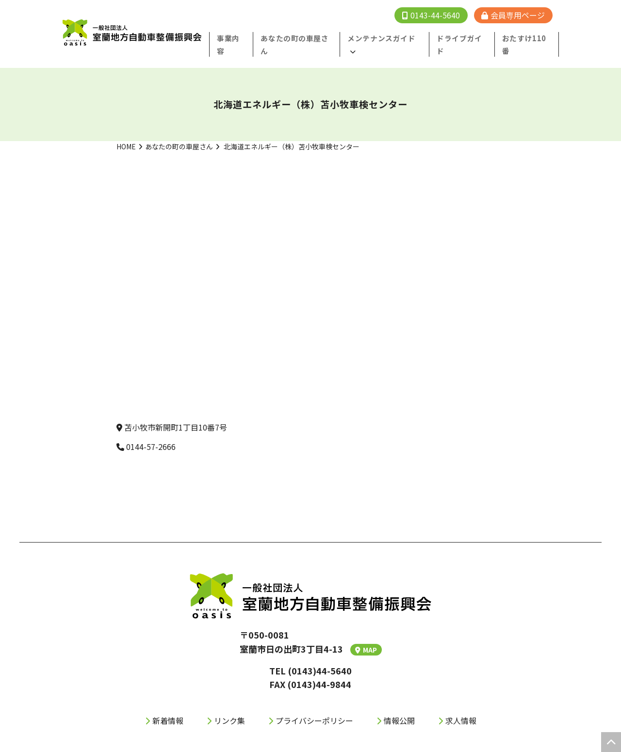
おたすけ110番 (528, 38)
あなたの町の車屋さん (179, 133)
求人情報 (460, 707)
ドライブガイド (466, 38)
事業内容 (245, 38)
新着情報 (167, 707)
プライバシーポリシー (314, 707)
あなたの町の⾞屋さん (308, 38)
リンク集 (229, 707)
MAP (366, 636)
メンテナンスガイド (387, 38)
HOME (126, 133)
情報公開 (399, 707)
